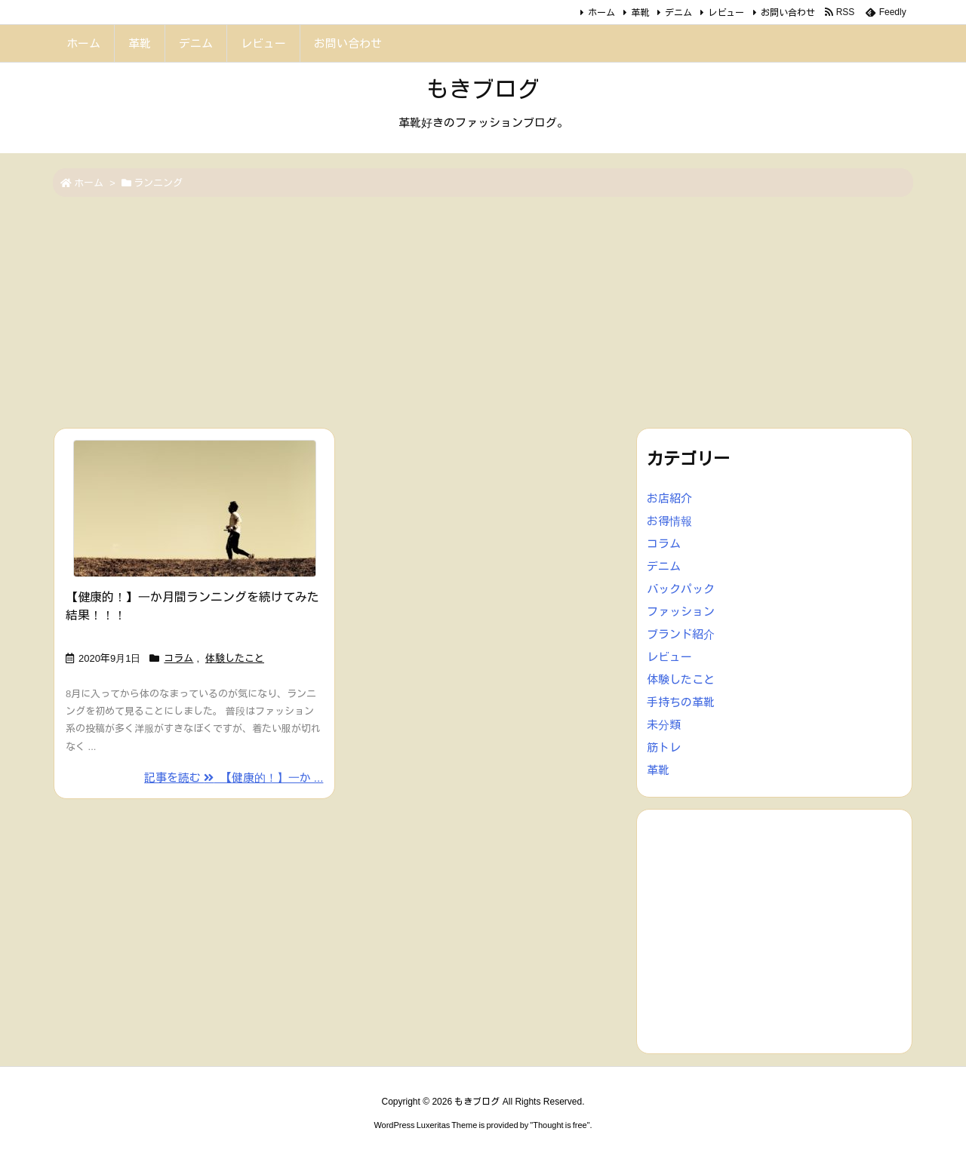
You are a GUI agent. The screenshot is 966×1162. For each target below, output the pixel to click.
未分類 (664, 724)
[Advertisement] (483, 314)
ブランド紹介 (681, 634)
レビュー (726, 13)
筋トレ (664, 747)
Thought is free (559, 1125)
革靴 (640, 13)
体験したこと (234, 658)
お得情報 (669, 521)
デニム (678, 13)
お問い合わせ (788, 13)
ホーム (601, 13)
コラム (178, 658)
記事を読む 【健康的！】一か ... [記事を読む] (233, 777)
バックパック (681, 589)
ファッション (681, 611)
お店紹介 (669, 498)
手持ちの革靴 (681, 702)
